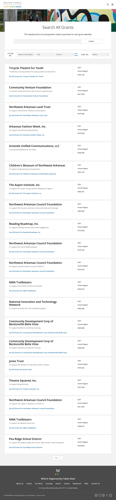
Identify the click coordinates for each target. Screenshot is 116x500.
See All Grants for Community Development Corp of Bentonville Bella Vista (38, 331)
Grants (58, 481)
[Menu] (112, 4)
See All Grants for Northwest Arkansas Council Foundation (32, 212)
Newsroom (77, 481)
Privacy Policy (31, 493)
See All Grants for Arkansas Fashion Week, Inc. (27, 134)
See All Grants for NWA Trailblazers (22, 289)
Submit (95, 41)
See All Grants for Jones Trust (20, 367)
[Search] (108, 4)
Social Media (72, 485)
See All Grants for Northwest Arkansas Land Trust (28, 115)
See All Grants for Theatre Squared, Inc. (24, 387)
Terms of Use (41, 493)
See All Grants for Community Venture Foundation (28, 96)
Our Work (38, 481)
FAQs (86, 481)
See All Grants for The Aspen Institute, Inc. (25, 192)
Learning (49, 481)
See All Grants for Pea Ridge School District (26, 445)
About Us (19, 481)
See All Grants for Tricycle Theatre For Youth (26, 76)
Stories (29, 481)
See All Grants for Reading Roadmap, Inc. (25, 231)
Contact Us (95, 481)
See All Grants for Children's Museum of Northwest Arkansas (32, 173)
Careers (67, 481)
